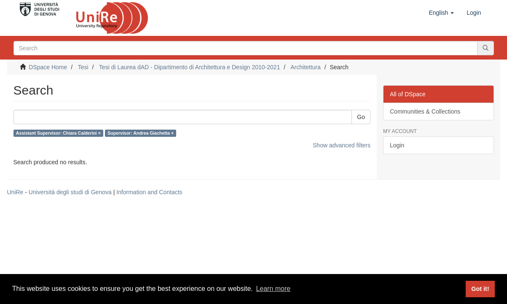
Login (397, 145)
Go (361, 117)
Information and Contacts (149, 192)
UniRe (15, 192)
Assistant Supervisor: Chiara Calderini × (58, 133)
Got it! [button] (480, 288)
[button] (441, 12)
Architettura (305, 67)
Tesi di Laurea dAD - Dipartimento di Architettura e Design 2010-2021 (189, 67)
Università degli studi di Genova (70, 192)
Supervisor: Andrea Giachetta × (140, 133)
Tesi (83, 67)
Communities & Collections (425, 111)
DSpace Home (48, 67)
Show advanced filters (341, 145)
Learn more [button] (273, 288)
